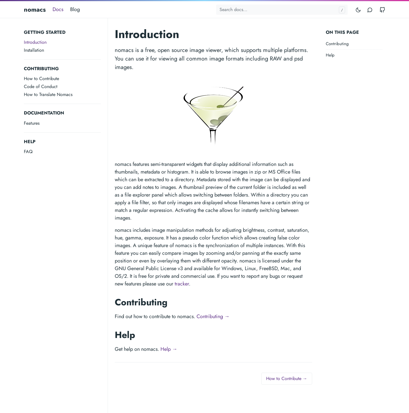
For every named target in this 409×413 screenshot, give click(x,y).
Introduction (35, 42)
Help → (168, 349)
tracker (182, 283)
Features (31, 123)
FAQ (28, 151)
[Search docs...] (282, 10)
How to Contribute (41, 78)
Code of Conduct (40, 86)
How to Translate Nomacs (48, 94)
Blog (75, 9)
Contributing (337, 44)
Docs (58, 9)
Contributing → (213, 316)
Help (330, 55)
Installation (34, 50)
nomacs (35, 9)
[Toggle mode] (358, 9)
